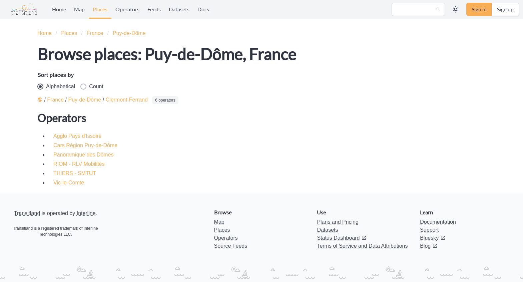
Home (59, 9)
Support (429, 230)
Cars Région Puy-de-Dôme (85, 145)
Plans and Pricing (338, 222)
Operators (127, 9)
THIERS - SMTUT (74, 173)
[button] (455, 9)
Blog (428, 246)
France (95, 33)
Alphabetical (56, 87)
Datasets (179, 9)
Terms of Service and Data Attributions (362, 246)
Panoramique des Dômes (83, 154)
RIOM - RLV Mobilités (79, 164)
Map (79, 9)
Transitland (27, 213)
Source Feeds (230, 246)
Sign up (505, 9)
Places (100, 9)
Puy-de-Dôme (129, 33)
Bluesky (432, 238)
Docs (203, 9)
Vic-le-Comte (68, 182)
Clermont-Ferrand (127, 100)
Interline (86, 213)
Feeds (154, 9)
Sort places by (55, 75)
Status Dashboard (342, 238)
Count (91, 87)
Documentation (438, 222)
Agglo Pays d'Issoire (77, 136)
